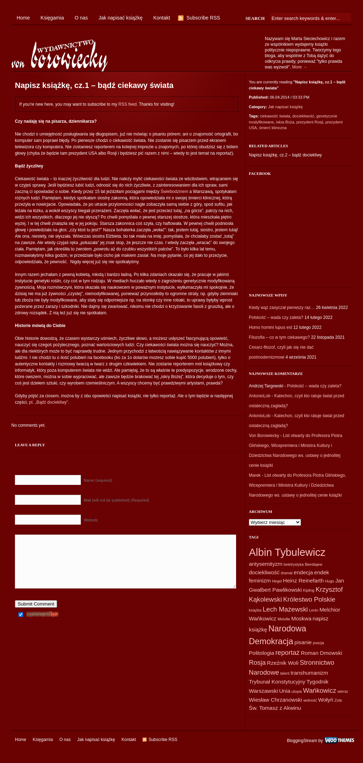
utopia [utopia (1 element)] (296, 691)
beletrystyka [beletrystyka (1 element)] (294, 564)
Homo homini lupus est (270, 327)
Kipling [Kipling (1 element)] (308, 590)
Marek (255, 475)
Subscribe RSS (203, 18)
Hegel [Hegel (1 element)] (277, 581)
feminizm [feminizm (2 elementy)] (260, 580)
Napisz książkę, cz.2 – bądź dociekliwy (285, 155)
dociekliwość (303, 116)
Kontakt (161, 18)
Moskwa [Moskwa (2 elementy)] (301, 618)
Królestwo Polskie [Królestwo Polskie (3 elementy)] (309, 599)
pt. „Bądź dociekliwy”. (49, 402)
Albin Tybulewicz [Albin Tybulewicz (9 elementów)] (287, 552)
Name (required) (98, 480)
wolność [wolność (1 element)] (310, 700)
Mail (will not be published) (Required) (116, 500)
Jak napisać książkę (121, 18)
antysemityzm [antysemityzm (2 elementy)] (265, 564)
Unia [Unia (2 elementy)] (284, 691)
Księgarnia (52, 18)
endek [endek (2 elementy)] (321, 572)
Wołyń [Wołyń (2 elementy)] (325, 700)
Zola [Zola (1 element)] (338, 700)
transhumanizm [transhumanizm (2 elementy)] (309, 673)
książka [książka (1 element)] (255, 610)
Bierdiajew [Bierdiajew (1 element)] (313, 564)
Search (254, 18)
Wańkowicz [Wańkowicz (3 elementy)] (319, 690)
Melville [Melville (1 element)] (284, 619)
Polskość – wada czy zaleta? (276, 317)
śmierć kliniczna (273, 128)
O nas (81, 18)
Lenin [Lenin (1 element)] (313, 610)
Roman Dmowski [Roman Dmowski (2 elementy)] (321, 653)
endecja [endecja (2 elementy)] (303, 572)
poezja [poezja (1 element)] (318, 643)
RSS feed (127, 104)
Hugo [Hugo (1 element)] (329, 581)
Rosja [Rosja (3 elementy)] (257, 662)
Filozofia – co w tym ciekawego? (279, 337)
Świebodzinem (174, 191)
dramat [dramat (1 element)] (286, 573)
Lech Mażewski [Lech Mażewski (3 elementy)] (285, 609)
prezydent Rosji (309, 122)
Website (91, 520)
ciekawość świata (275, 116)
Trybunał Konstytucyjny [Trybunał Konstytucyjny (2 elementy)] (277, 682)
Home (23, 18)
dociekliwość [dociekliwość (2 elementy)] (264, 572)
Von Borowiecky (264, 435)
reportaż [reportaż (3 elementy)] (287, 652)
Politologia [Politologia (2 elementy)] (261, 653)
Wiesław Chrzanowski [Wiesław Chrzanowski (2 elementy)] (275, 700)
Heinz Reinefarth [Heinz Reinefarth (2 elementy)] (303, 580)
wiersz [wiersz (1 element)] (342, 691)
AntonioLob (259, 395)
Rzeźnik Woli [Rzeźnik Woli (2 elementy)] (282, 663)
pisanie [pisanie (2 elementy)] (303, 642)
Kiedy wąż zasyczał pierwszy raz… (282, 307)
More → (299, 67)
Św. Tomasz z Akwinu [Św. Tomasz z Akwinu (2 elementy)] (275, 708)
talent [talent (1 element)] (284, 673)
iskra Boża (285, 122)
